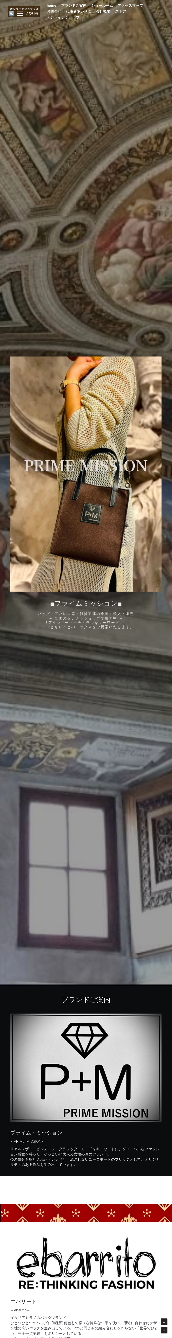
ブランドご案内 (73, 5)
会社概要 (102, 11)
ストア (119, 11)
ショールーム (101, 5)
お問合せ (53, 11)
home (51, 5)
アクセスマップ (129, 5)
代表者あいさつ (78, 11)
